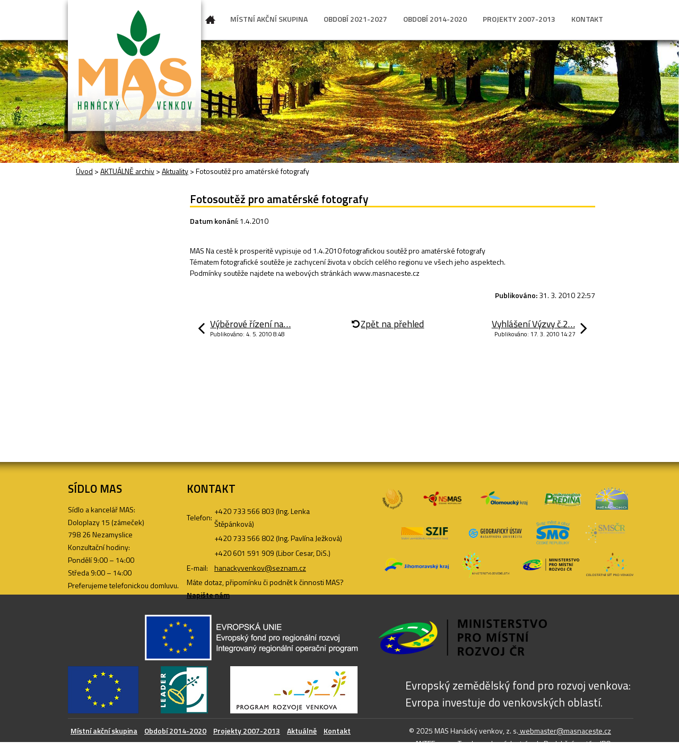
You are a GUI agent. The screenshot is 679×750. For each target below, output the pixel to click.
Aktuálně (302, 730)
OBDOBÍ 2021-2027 (355, 18)
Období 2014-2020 (175, 730)
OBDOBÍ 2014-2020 (435, 18)
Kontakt (337, 730)
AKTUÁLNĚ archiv (127, 171)
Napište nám (208, 594)
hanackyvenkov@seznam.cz (260, 567)
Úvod (211, 21)
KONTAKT (587, 18)
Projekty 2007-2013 (246, 730)
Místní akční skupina (104, 730)
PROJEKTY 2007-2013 (519, 18)
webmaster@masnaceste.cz (564, 730)
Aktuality (175, 171)
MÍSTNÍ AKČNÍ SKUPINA (269, 18)
